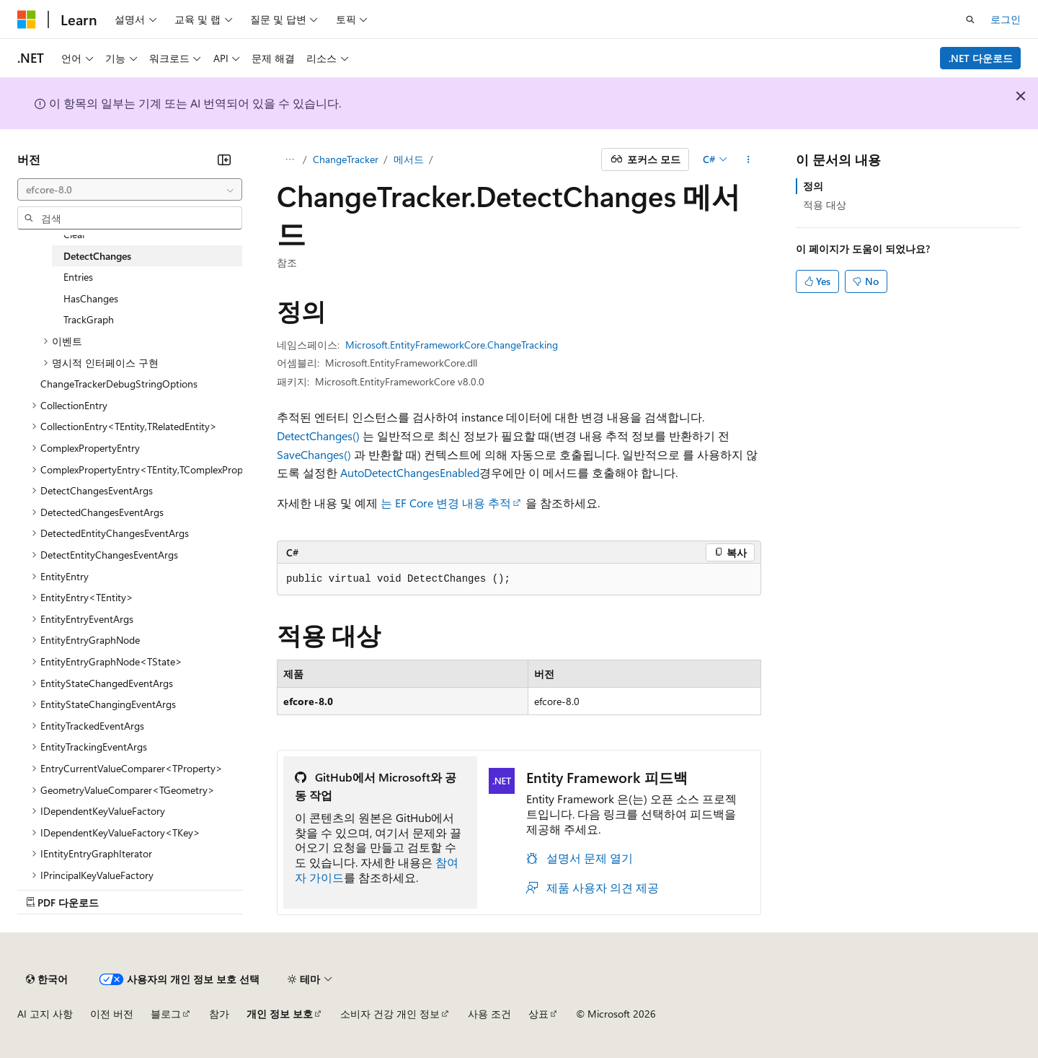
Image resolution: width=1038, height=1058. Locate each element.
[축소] (224, 159)
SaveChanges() (314, 454)
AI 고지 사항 (45, 1013)
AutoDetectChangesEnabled (409, 472)
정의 (813, 186)
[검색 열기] (970, 19)
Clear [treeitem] (74, 234)
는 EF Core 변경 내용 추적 (446, 502)
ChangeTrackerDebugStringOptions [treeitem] (119, 383)
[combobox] (129, 189)
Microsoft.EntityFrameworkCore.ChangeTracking (451, 344)
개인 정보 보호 (280, 1013)
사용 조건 (489, 1013)
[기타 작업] (748, 159)
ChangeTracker (345, 159)
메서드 (409, 159)
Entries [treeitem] (78, 277)
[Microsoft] (26, 19)
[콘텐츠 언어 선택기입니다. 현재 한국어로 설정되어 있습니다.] (46, 979)
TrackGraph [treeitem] (88, 319)
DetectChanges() (318, 435)
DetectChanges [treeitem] (97, 256)
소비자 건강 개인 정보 (390, 1013)
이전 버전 (111, 1013)
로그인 (1005, 19)
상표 (538, 1013)
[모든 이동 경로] (289, 159)
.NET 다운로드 (981, 58)
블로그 (166, 1013)
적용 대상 (824, 204)
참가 (219, 1013)
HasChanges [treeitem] (90, 298)
